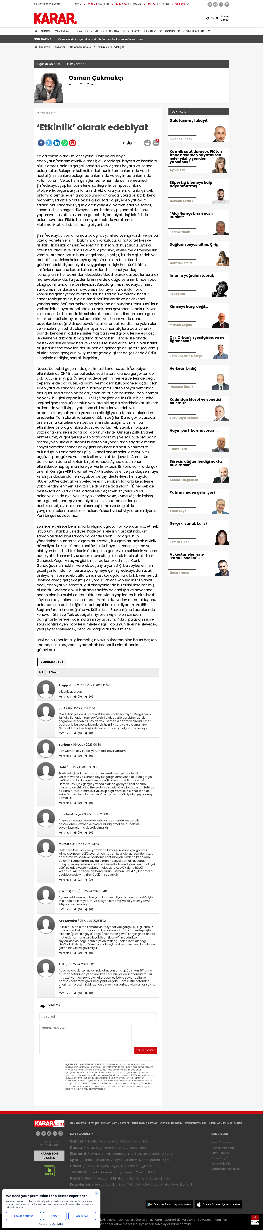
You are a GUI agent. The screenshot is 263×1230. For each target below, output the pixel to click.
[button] (124, 143)
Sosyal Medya (124, 1172)
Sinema (123, 1178)
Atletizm (131, 1160)
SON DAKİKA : (43, 39)
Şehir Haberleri (221, 1163)
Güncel (46, 31)
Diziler (91, 1166)
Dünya (77, 31)
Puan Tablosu (220, 1153)
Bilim (151, 1172)
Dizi (113, 1178)
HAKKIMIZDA (78, 1123)
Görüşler (172, 31)
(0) (79, 696)
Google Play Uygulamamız (172, 1204)
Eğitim (146, 1141)
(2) (79, 880)
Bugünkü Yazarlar (48, 64)
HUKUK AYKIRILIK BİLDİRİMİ (224, 1123)
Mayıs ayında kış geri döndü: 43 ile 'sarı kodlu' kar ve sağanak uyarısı (101, 39)
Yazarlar (62, 31)
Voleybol (117, 1160)
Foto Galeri (80, 1184)
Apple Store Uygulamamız (221, 1204)
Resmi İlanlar (193, 31)
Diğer (165, 1160)
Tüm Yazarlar (76, 64)
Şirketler (167, 1154)
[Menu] (208, 31)
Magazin (103, 1166)
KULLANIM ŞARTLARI (145, 1123)
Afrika (143, 1148)
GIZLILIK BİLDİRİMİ (171, 1123)
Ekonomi (91, 31)
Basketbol (101, 1160)
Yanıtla (66, 696)
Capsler (111, 1184)
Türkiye (124, 1141)
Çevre (136, 1141)
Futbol (88, 1160)
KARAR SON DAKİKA (49, 1155)
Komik (134, 1178)
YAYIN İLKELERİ (121, 1123)
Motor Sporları (149, 1160)
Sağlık (115, 1166)
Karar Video (153, 31)
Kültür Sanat (130, 1166)
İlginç (144, 1178)
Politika (93, 1141)
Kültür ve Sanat (152, 1184)
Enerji (132, 1154)
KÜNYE (105, 1123)
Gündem (103, 1178)
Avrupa (123, 1148)
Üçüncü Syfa (109, 1141)
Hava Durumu (221, 1142)
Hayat (136, 31)
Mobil (95, 1172)
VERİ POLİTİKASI (195, 1123)
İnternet (107, 1172)
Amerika (110, 1148)
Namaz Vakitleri (222, 1148)
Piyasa (95, 1154)
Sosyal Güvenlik (149, 1154)
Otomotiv (119, 1154)
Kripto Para (110, 31)
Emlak (106, 1154)
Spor (125, 31)
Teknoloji (78, 1172)
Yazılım (141, 1172)
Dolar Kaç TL (220, 1158)
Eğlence (146, 1166)
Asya (133, 1148)
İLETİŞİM (93, 1123)
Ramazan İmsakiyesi (225, 1169)
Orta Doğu (94, 1148)
